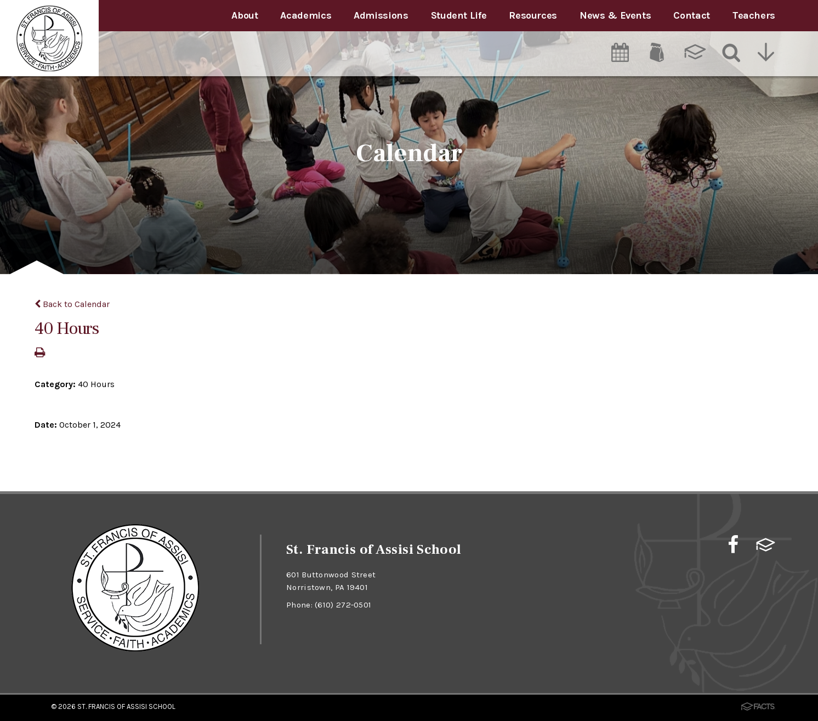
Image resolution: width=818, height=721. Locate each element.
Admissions (381, 15)
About (244, 15)
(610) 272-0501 (343, 605)
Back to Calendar (72, 304)
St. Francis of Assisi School (126, 706)
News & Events (615, 15)
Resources (533, 15)
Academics (305, 15)
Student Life (459, 15)
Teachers (753, 15)
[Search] (731, 52)
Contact (691, 15)
